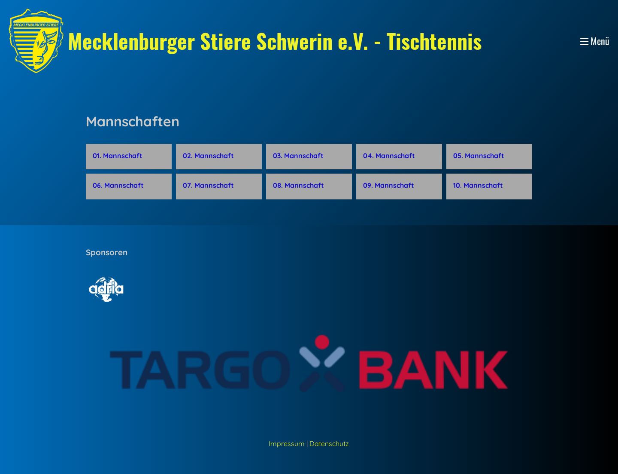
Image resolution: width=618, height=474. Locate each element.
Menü (594, 41)
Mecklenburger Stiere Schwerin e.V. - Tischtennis (275, 40)
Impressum (287, 443)
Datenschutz (329, 443)
